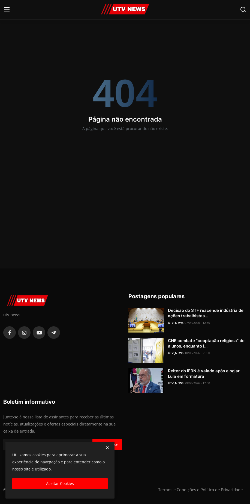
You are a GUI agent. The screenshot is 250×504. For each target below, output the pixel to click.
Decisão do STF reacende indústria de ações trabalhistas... (205, 313)
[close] (107, 448)
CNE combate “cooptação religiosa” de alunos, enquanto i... (206, 343)
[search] (243, 10)
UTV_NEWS (175, 323)
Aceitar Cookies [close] (60, 483)
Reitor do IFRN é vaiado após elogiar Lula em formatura (204, 373)
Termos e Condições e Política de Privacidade (200, 489)
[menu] (7, 10)
